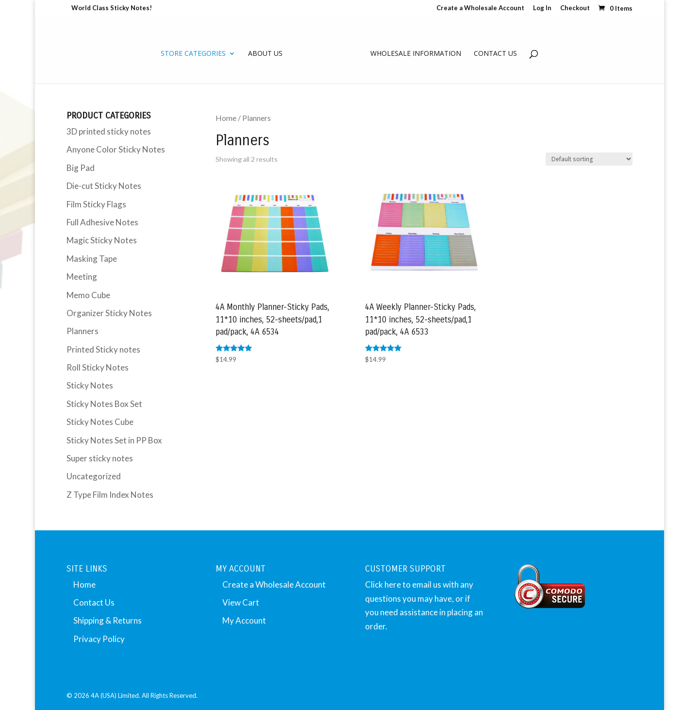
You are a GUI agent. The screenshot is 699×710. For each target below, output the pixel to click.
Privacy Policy (99, 639)
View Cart (240, 602)
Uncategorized (94, 476)
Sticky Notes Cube (100, 422)
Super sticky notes (100, 458)
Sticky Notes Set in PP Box (114, 440)
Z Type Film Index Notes (110, 495)
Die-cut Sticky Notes (104, 186)
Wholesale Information (415, 54)
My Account (244, 620)
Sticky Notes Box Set (104, 404)
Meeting (82, 276)
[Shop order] (589, 159)
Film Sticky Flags (96, 204)
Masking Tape (92, 259)
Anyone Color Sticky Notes (116, 149)
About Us (265, 54)
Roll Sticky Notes (98, 367)
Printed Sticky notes (103, 349)
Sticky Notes (90, 385)
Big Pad (81, 168)
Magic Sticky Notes (102, 240)
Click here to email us (403, 584)
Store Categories (193, 54)
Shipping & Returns (107, 620)
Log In (542, 8)
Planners (83, 331)
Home (226, 118)
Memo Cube (88, 295)
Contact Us (495, 54)
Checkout (575, 8)
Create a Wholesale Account (480, 8)
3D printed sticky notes (109, 131)
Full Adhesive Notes (102, 222)
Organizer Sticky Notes (109, 313)
